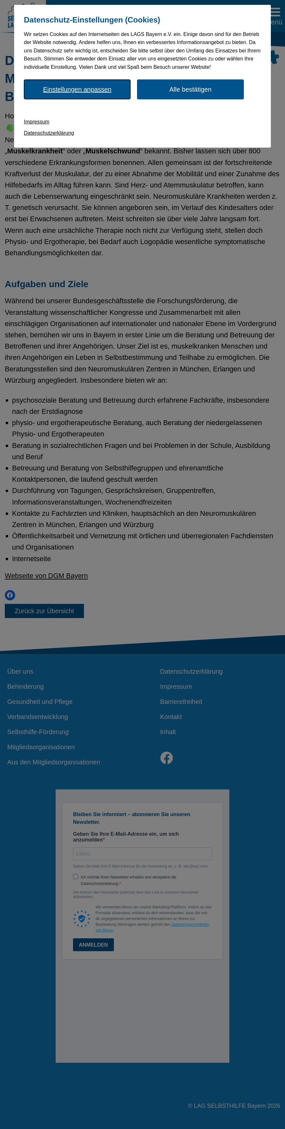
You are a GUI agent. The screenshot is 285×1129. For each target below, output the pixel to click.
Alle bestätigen (190, 89)
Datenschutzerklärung (49, 133)
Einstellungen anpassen (77, 89)
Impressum (36, 121)
